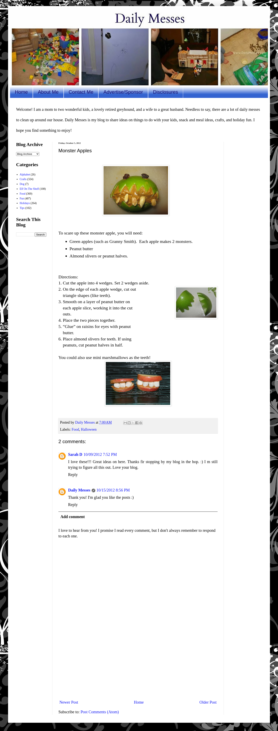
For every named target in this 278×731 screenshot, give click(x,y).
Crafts (23, 179)
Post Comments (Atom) (100, 712)
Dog (22, 184)
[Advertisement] (138, 663)
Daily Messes (79, 490)
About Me (48, 92)
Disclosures (165, 92)
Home (21, 92)
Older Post (208, 702)
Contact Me (81, 92)
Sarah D (75, 454)
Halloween (89, 429)
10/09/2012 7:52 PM (100, 454)
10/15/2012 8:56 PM (113, 490)
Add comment (72, 516)
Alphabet (25, 174)
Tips (22, 207)
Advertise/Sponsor (123, 92)
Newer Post (68, 702)
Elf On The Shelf (29, 188)
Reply (73, 474)
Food (75, 429)
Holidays (25, 203)
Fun (22, 198)
